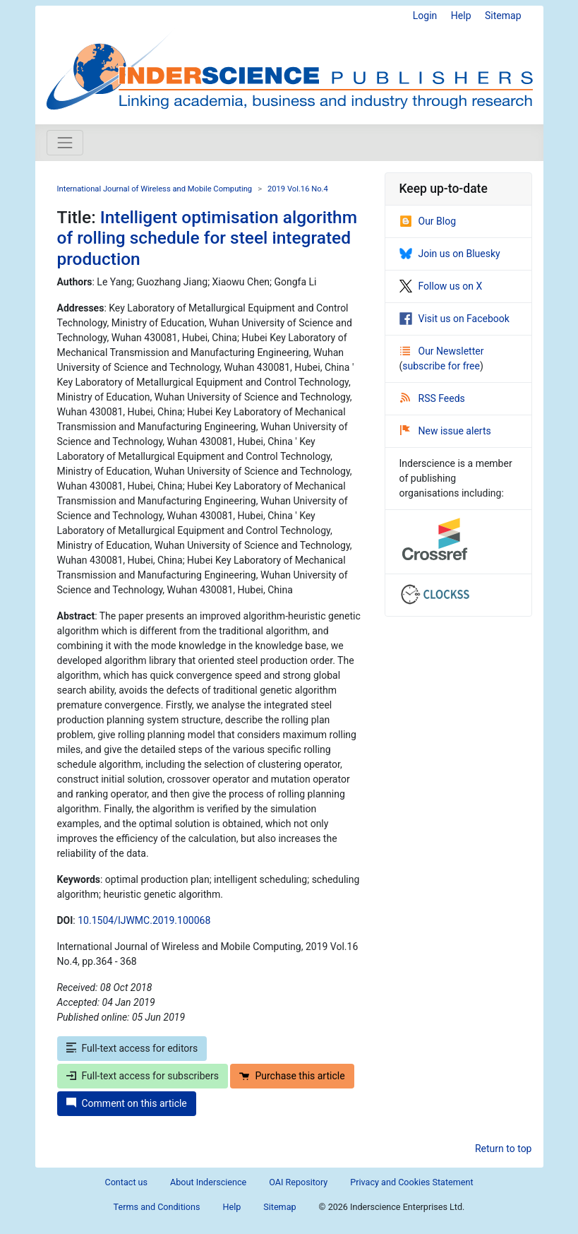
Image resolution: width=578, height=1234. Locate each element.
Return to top (503, 1148)
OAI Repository (298, 1182)
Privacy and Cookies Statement (411, 1182)
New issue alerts (445, 431)
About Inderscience (208, 1182)
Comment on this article (126, 1103)
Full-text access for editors (132, 1048)
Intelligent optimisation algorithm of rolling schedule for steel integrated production (207, 238)
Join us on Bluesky (449, 253)
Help (461, 15)
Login (425, 15)
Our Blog (428, 221)
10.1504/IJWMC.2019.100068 (144, 920)
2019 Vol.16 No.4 (297, 189)
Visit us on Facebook (454, 318)
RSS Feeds (432, 398)
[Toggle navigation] (65, 142)
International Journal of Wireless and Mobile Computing (155, 189)
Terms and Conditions (157, 1207)
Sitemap (503, 15)
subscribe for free (441, 366)
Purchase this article (291, 1075)
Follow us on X (441, 286)
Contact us (125, 1182)
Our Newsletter (442, 351)
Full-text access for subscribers (142, 1075)
